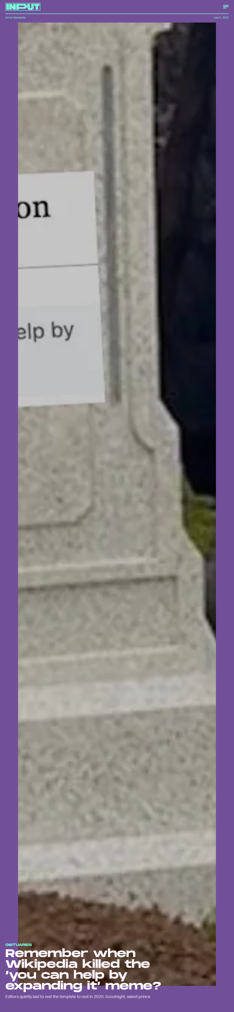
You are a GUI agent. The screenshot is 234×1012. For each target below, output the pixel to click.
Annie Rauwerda (15, 17)
